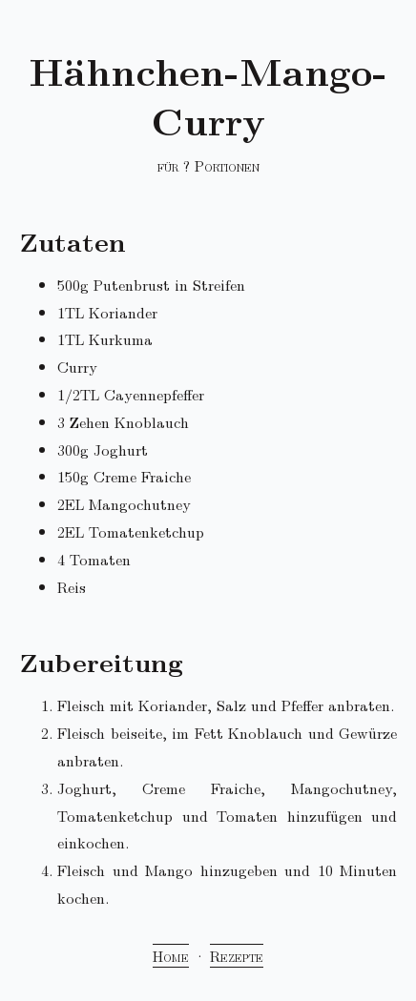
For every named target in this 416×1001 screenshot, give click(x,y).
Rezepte (236, 956)
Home (171, 956)
